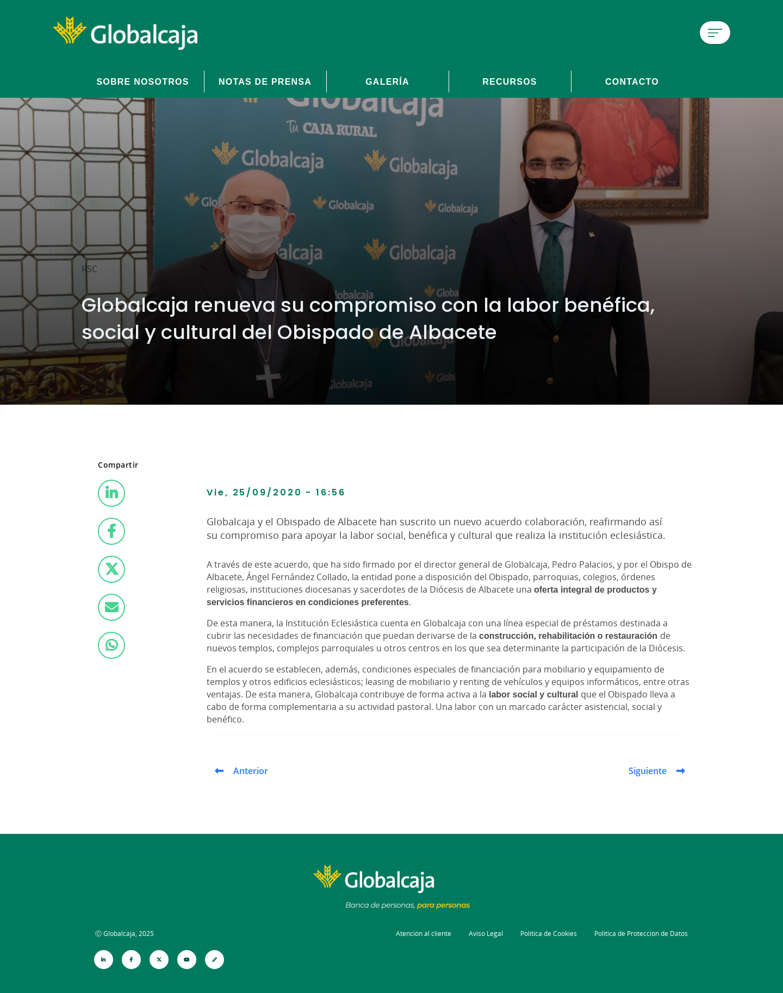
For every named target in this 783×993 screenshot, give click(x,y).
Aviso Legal (486, 933)
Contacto (632, 81)
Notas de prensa (265, 81)
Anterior (250, 771)
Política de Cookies (548, 933)
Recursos (509, 81)
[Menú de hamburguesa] (715, 33)
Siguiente (648, 771)
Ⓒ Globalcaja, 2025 (124, 933)
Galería (387, 81)
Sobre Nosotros (142, 81)
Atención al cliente (423, 933)
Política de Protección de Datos (641, 933)
